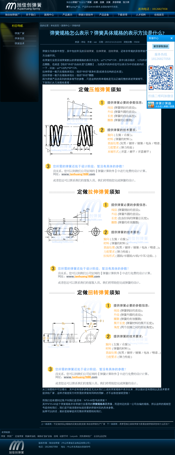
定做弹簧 (19, 436)
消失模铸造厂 (85, 436)
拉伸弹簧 (101, 51)
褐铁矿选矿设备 (44, 436)
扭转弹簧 (113, 51)
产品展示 (67, 14)
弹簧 (89, 2)
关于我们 (31, 14)
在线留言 (159, 14)
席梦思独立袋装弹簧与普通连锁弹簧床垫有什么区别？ (144, 424)
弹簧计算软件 (85, 14)
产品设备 (104, 14)
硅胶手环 (64, 436)
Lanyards (74, 436)
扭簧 (102, 2)
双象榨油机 (30, 436)
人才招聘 (141, 14)
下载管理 (122, 14)
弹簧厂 (76, 2)
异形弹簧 (116, 2)
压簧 (108, 2)
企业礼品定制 (100, 436)
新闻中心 (49, 14)
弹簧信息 (19, 38)
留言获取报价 (161, 46)
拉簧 (96, 2)
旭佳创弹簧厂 (12, 14)
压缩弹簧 (89, 51)
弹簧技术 (19, 43)
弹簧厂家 (19, 33)
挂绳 (56, 436)
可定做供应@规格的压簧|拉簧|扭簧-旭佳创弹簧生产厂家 (79, 424)
